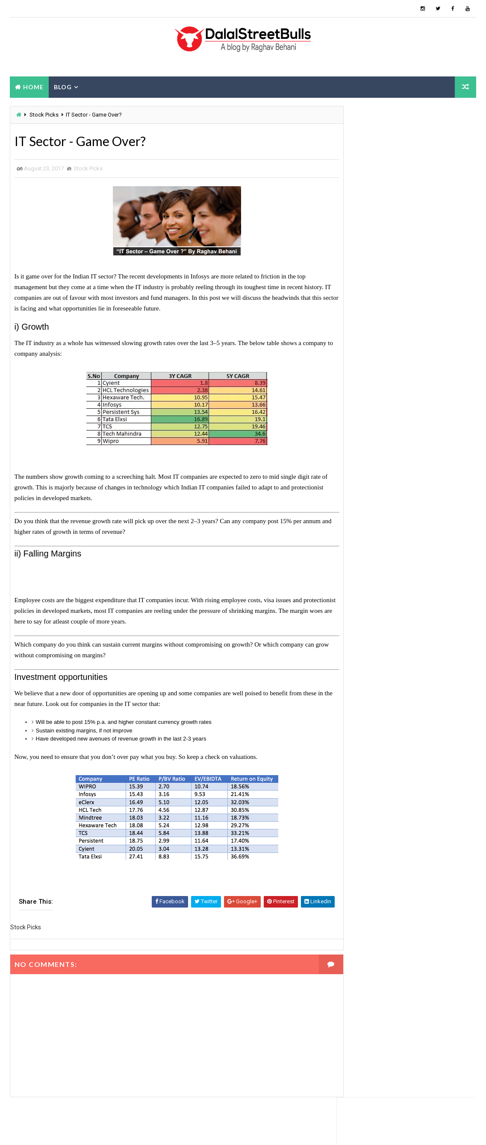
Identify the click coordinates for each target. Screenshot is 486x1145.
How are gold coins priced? (412, 380)
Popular (359, 261)
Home (33, 87)
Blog (63, 87)
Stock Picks (44, 115)
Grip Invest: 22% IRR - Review (417, 311)
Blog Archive (452, 263)
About (406, 261)
